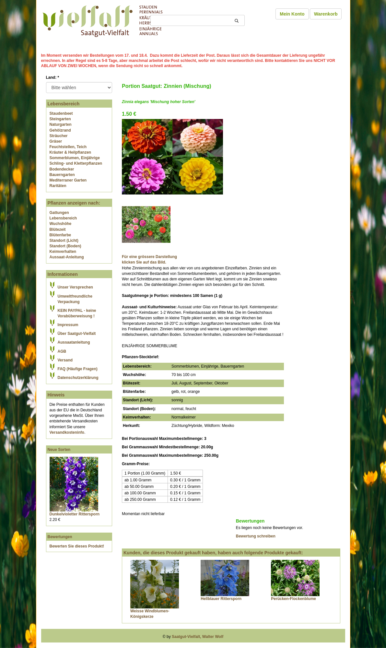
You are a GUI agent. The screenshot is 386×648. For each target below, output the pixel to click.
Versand (65, 360)
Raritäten (58, 185)
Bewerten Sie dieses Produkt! (77, 546)
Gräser (56, 141)
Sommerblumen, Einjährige (75, 158)
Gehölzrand (60, 130)
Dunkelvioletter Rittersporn (75, 514)
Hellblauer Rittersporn (221, 598)
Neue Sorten (59, 449)
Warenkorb (326, 14)
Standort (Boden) (65, 246)
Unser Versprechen (75, 287)
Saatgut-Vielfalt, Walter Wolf (197, 636)
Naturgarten (61, 124)
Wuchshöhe (61, 223)
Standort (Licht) (64, 240)
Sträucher (59, 136)
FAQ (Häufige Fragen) (78, 369)
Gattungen (59, 212)
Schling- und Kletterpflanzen (76, 163)
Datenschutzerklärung (78, 377)
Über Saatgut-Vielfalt (77, 333)
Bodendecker (62, 169)
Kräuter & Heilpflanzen (70, 152)
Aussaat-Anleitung (67, 257)
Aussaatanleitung (74, 342)
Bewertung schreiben (255, 536)
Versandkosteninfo (67, 432)
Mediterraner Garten (68, 180)
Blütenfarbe (60, 235)
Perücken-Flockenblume (293, 598)
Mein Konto (292, 14)
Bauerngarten (62, 174)
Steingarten (60, 119)
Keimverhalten (63, 251)
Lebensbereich (63, 218)
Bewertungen (60, 537)
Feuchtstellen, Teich (68, 147)
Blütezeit (58, 229)
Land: (52, 77)
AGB (62, 351)
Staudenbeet (61, 113)
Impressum (68, 325)
